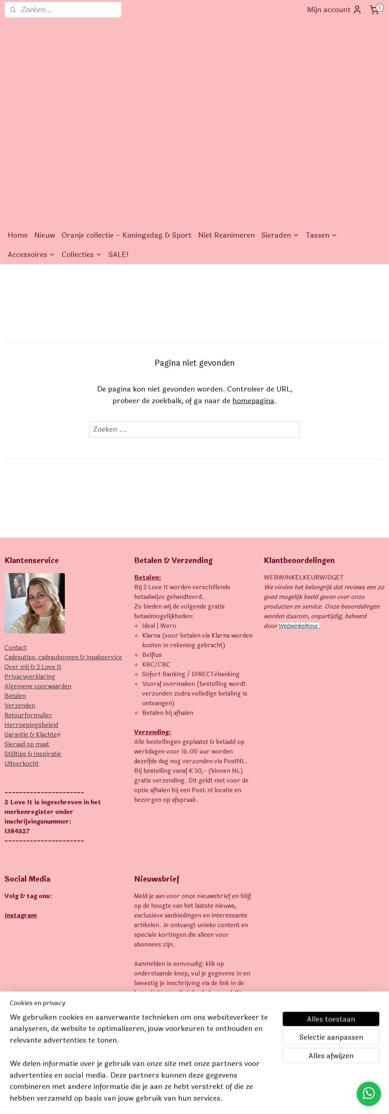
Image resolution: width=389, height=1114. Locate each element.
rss (180, 1099)
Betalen (15, 560)
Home (18, 99)
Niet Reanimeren (226, 99)
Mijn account (334, 9)
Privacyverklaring (29, 541)
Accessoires (31, 118)
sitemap (165, 1099)
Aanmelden (160, 938)
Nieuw (44, 99)
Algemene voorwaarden (37, 550)
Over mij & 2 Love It (32, 531)
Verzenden (19, 570)
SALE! (118, 118)
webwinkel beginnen (208, 1099)
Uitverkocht (21, 628)
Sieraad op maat (26, 608)
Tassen (321, 99)
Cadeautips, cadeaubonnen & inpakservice (63, 521)
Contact (15, 512)
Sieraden (280, 99)
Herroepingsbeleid (31, 589)
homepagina (253, 265)
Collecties (82, 118)
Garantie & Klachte (30, 599)
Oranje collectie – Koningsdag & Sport (127, 99)
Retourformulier (28, 579)
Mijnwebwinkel (272, 1099)
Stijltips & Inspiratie (32, 618)
